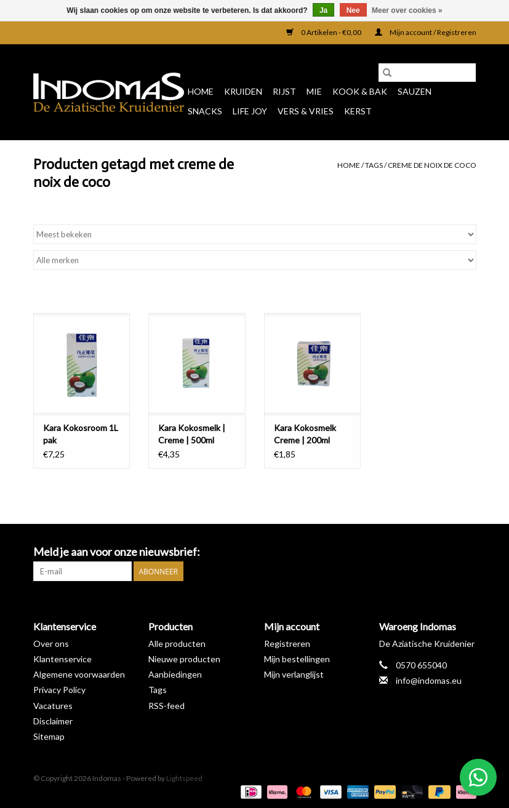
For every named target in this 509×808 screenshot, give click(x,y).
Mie (314, 91)
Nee (353, 10)
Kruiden (243, 91)
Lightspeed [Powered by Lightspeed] (184, 778)
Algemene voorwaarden (79, 674)
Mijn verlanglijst (294, 674)
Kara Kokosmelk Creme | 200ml (305, 433)
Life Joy (250, 111)
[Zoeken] (427, 72)
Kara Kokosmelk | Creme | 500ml (191, 433)
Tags (374, 165)
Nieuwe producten (184, 659)
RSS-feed (166, 705)
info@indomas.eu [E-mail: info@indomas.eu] (429, 680)
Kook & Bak (359, 91)
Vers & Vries (306, 111)
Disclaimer (53, 721)
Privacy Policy (59, 689)
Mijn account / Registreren (425, 32)
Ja (323, 10)
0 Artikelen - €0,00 (324, 32)
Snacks (205, 111)
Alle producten (177, 643)
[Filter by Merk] (254, 260)
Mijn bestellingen (297, 659)
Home (201, 91)
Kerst (358, 111)
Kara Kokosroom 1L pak (80, 433)
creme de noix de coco (432, 165)
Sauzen (414, 91)
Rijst (284, 91)
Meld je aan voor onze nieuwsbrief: (116, 551)
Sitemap (49, 736)
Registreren (287, 643)
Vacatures (53, 705)
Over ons (51, 643)
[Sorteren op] (254, 234)
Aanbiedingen (175, 674)
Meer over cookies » (407, 10)
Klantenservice (62, 659)
